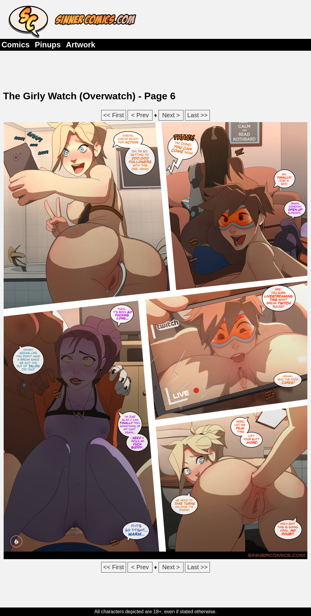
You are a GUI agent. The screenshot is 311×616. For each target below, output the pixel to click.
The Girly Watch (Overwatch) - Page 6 (89, 96)
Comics (15, 44)
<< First (113, 115)
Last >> (197, 115)
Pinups (48, 44)
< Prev (140, 115)
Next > (171, 115)
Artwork (80, 44)
